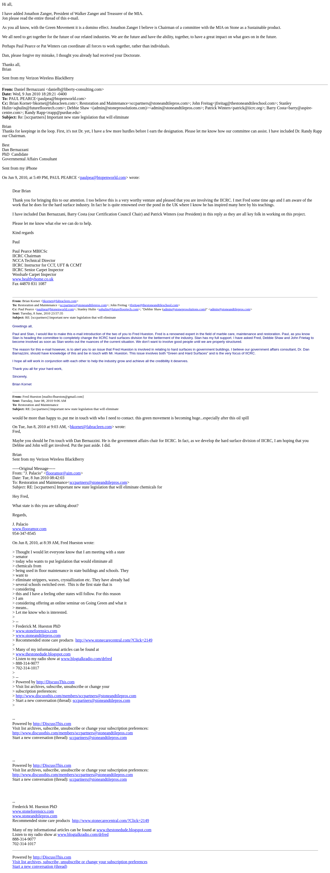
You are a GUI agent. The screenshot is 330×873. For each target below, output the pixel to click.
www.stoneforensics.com (36, 631)
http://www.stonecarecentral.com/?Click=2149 (114, 640)
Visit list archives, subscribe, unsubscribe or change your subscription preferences (79, 862)
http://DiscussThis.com (55, 682)
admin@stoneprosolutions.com (184, 309)
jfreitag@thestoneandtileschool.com (154, 305)
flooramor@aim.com (63, 473)
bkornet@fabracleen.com (59, 301)
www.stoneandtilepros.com (38, 635)
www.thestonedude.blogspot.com (43, 654)
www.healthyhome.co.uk (32, 279)
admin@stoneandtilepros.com (230, 309)
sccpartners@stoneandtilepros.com (83, 305)
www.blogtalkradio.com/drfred (86, 658)
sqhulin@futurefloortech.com (118, 309)
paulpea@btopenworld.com (103, 177)
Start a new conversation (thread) (39, 866)
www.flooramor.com (29, 529)
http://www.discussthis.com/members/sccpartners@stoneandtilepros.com (76, 696)
